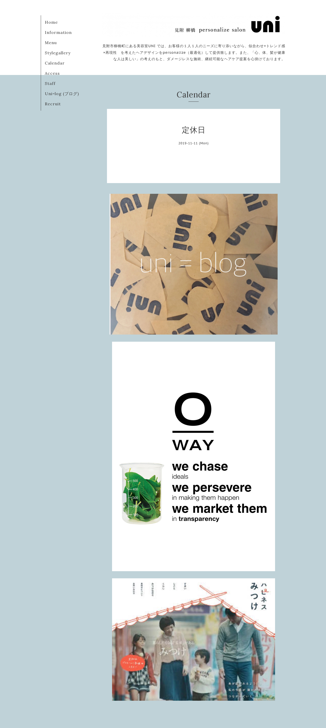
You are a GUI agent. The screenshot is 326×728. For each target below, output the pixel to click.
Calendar (55, 63)
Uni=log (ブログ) (62, 93)
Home (51, 22)
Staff (50, 83)
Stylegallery (58, 52)
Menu (51, 42)
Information (58, 32)
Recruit (53, 103)
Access (52, 73)
